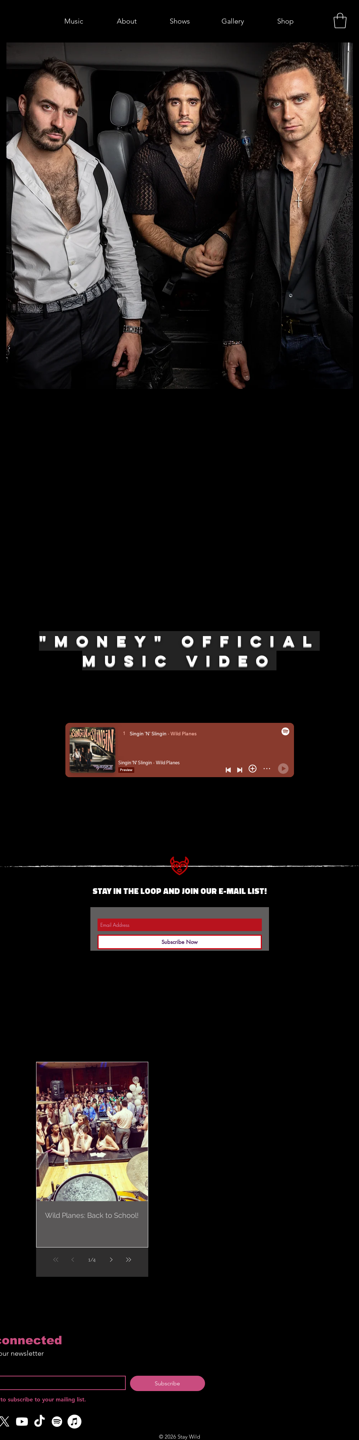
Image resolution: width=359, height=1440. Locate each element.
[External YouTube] (179, 512)
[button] (340, 20)
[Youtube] (22, 1422)
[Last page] (128, 1259)
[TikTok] (39, 1422)
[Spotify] (57, 1422)
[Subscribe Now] (180, 942)
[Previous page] (72, 1259)
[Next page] (111, 1259)
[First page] (55, 1259)
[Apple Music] (74, 1422)
